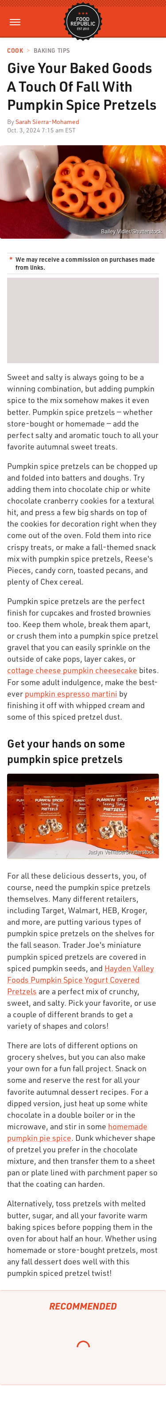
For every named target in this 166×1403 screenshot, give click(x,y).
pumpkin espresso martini (71, 693)
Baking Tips (52, 51)
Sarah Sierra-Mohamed (47, 121)
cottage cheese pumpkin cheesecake (72, 670)
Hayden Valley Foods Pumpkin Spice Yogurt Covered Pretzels (80, 979)
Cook (15, 51)
